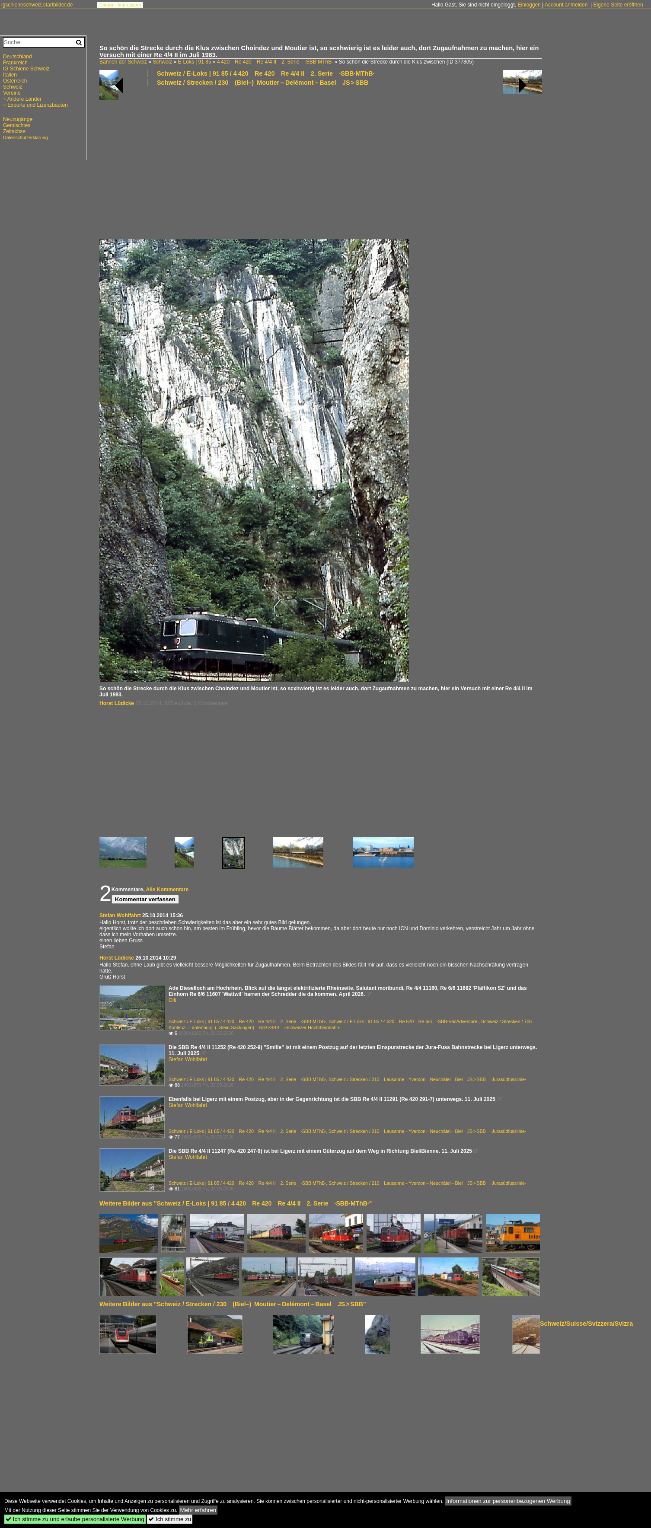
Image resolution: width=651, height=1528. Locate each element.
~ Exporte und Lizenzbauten (35, 105)
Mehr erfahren (198, 1510)
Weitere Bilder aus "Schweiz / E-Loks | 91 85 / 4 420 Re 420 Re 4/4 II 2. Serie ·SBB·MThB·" (235, 1203)
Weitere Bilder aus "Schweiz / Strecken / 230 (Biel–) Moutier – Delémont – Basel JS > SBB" (232, 1304)
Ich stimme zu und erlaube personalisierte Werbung (75, 1519)
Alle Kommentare (167, 890)
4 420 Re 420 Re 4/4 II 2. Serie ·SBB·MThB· (275, 62)
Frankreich (15, 63)
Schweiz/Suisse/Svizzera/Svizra (586, 1323)
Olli (172, 1000)
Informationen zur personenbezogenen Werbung (508, 1501)
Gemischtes (16, 125)
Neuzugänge (17, 119)
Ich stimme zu (169, 1519)
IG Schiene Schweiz (26, 69)
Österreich (15, 81)
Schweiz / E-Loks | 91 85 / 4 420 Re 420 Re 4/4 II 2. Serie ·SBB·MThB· (266, 73)
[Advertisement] (358, 162)
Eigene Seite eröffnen (618, 5)
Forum (106, 4)
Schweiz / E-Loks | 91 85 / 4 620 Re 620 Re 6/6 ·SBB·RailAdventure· (404, 1021)
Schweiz (162, 62)
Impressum (129, 4)
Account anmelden (566, 5)
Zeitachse (14, 131)
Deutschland (17, 57)
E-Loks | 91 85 (194, 62)
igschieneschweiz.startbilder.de (37, 5)
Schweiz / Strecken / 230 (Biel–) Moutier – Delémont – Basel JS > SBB (262, 82)
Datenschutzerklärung (25, 137)
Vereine (12, 93)
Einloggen (528, 5)
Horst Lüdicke (116, 703)
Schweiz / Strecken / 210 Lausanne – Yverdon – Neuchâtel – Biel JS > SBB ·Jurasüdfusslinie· (427, 1079)
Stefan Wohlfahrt (120, 915)
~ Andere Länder (22, 99)
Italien (10, 75)
